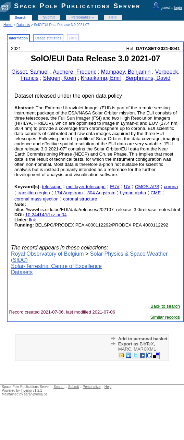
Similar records (165, 317)
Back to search (165, 306)
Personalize (80, 17)
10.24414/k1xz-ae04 (46, 214)
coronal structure (80, 198)
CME (155, 192)
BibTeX (147, 343)
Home (8, 25)
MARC (124, 349)
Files (73, 38)
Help (113, 17)
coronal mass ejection (36, 198)
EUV (114, 186)
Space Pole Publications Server (77, 6)
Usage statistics (48, 38)
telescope (52, 186)
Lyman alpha (133, 192)
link (32, 219)
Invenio (26, 390)
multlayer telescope (86, 186)
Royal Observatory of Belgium (47, 254)
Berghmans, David (148, 78)
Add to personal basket (143, 338)
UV (127, 186)
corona (171, 186)
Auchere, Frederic (74, 72)
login (178, 7)
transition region (33, 192)
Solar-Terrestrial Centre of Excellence (56, 266)
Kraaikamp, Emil (101, 78)
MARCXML (145, 349)
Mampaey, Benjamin (126, 72)
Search (20, 18)
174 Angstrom (68, 192)
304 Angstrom (101, 192)
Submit (49, 17)
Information (18, 38)
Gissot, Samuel (29, 72)
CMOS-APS (147, 186)
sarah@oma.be (36, 394)
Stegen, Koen (59, 78)
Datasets (23, 25)
